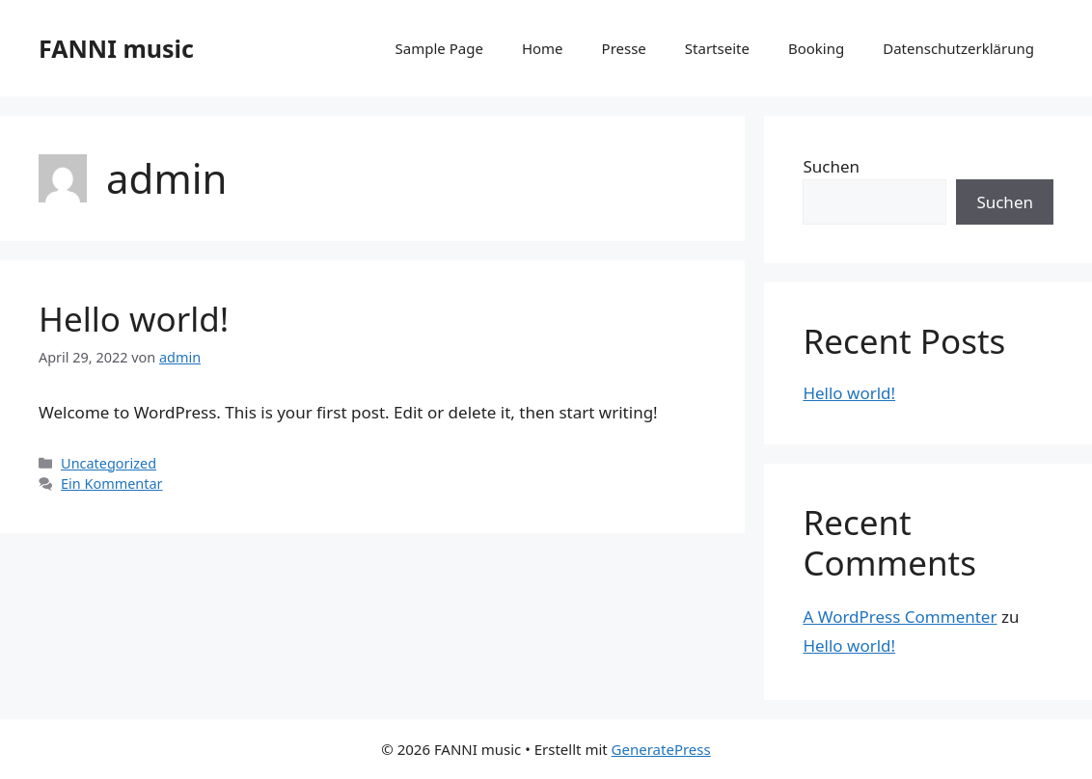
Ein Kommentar (111, 483)
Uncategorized (108, 463)
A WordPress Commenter (899, 616)
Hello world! (134, 318)
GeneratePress (661, 749)
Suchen (831, 166)
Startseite (717, 48)
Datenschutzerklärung (958, 48)
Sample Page (439, 48)
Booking (816, 48)
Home (542, 48)
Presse (624, 48)
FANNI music (116, 48)
